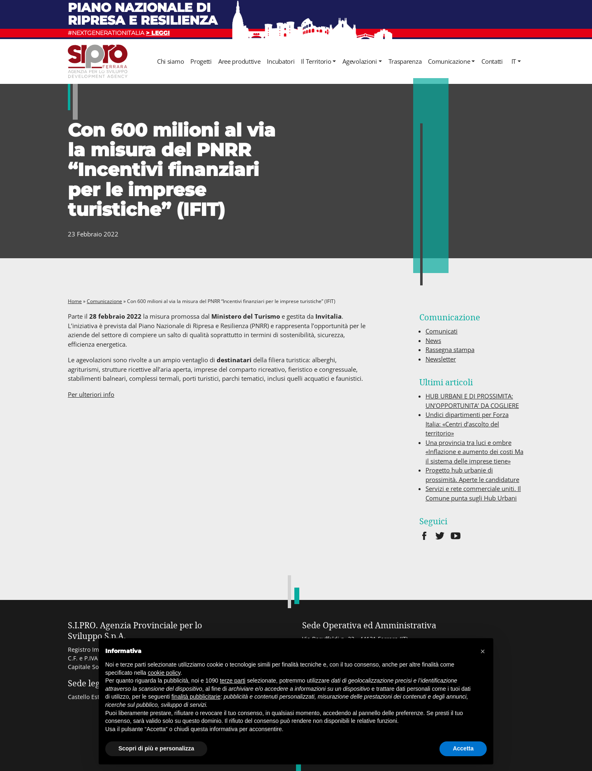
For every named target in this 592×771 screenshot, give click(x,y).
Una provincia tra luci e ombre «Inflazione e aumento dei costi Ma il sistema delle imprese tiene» (474, 451)
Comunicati (442, 331)
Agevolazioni (359, 61)
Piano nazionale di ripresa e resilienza (142, 14)
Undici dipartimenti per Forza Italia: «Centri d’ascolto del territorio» (467, 423)
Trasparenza (405, 61)
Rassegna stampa (450, 349)
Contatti (492, 61)
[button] (482, 651)
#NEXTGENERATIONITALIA (119, 33)
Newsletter (441, 359)
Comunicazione (449, 61)
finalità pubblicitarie (195, 696)
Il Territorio (316, 61)
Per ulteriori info (91, 394)
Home (75, 301)
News (433, 340)
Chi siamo (170, 61)
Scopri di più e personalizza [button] (156, 748)
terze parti (232, 680)
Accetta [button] (463, 748)
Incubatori (280, 61)
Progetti (201, 61)
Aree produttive (239, 61)
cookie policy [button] (164, 672)
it (513, 61)
